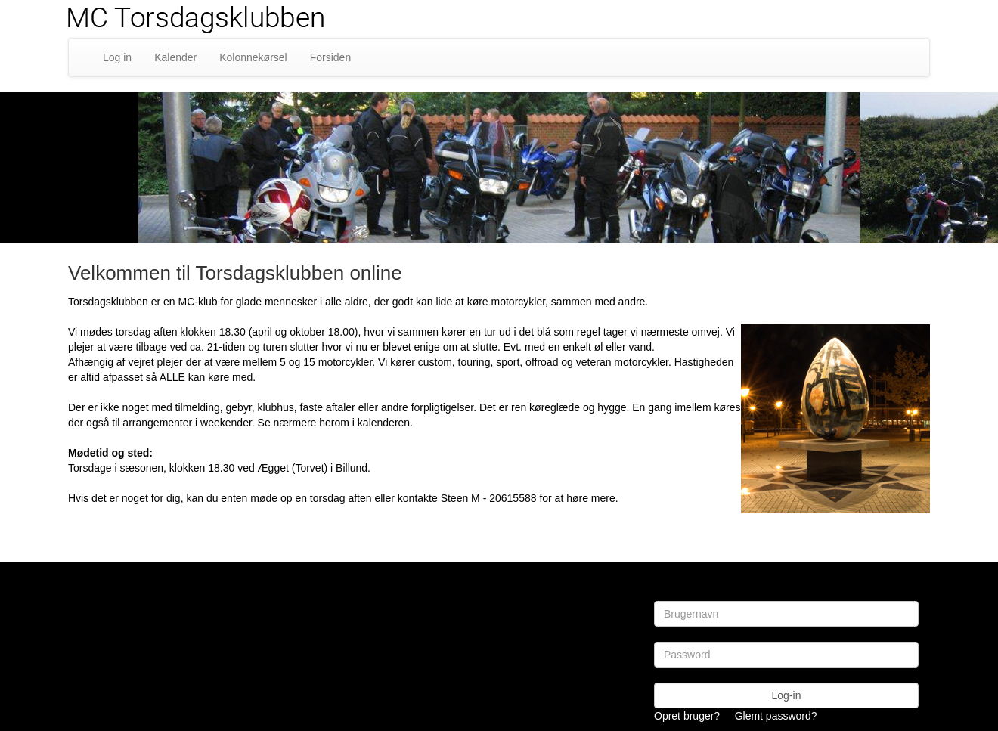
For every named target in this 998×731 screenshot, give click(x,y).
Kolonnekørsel (253, 57)
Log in (117, 57)
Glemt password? (776, 716)
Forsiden (330, 57)
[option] (499, 167)
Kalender (175, 57)
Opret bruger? (687, 716)
